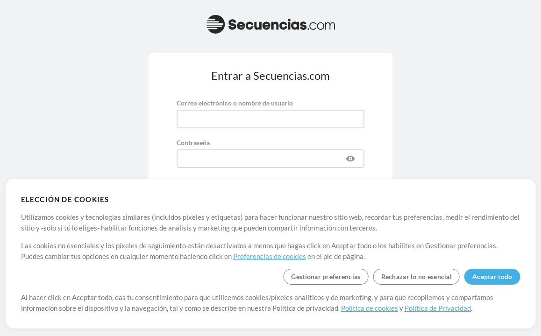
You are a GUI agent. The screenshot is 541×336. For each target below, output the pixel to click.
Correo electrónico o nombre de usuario (235, 103)
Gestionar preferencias (325, 276)
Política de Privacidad (438, 308)
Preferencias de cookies (269, 256)
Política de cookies (369, 308)
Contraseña (193, 143)
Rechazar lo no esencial (416, 276)
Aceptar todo (492, 276)
